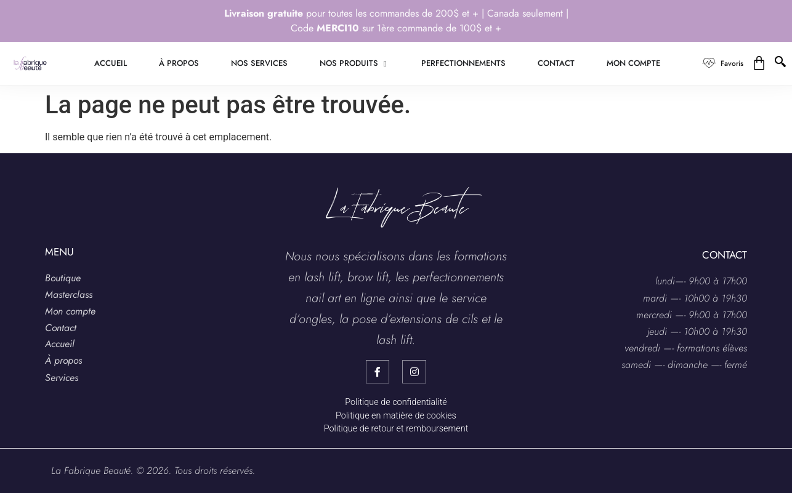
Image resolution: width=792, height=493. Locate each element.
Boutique (63, 278)
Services (61, 378)
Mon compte (70, 311)
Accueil (60, 344)
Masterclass (68, 294)
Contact (60, 328)
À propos (63, 360)
